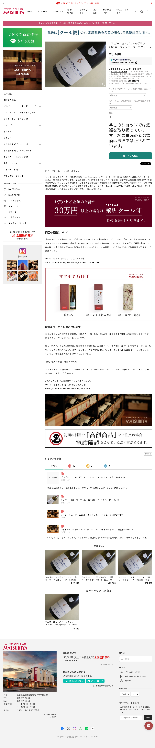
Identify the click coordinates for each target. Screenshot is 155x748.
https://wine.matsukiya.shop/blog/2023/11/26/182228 (72, 262)
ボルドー (8, 132)
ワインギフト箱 (11, 170)
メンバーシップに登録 (119, 72)
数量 (111, 113)
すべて (54, 466)
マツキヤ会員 (84, 11)
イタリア (7, 138)
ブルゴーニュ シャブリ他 (16, 119)
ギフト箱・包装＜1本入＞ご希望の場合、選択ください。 (130, 90)
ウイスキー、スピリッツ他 (16, 157)
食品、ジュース (10, 163)
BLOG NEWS (70, 11)
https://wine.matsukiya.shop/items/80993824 (67, 389)
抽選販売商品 (10, 100)
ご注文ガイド (107, 11)
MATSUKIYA (57, 12)
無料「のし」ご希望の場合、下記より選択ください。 (129, 102)
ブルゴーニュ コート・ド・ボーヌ (20, 113)
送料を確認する (133, 81)
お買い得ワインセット (14, 176)
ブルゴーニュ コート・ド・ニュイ (20, 106)
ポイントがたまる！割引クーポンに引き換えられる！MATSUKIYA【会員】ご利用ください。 (77, 23)
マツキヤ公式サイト (122, 11)
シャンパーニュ (11, 125)
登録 (148, 717)
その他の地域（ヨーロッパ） (17, 144)
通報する (148, 454)
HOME (30, 12)
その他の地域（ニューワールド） (19, 151)
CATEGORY (42, 12)
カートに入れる (130, 156)
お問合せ (95, 11)
